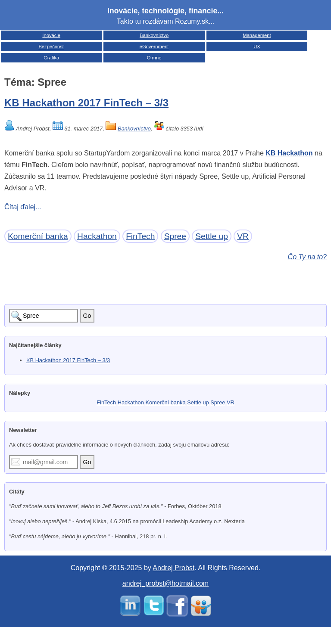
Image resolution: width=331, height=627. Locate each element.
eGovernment (154, 46)
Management (257, 35)
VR (243, 236)
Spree (175, 236)
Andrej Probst (173, 567)
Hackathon (97, 236)
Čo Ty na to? (307, 257)
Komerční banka (38, 236)
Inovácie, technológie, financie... (165, 10)
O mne (154, 57)
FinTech (140, 236)
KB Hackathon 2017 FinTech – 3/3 (86, 103)
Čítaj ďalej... (22, 207)
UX (256, 46)
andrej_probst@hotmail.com (165, 583)
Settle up (211, 236)
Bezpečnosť (51, 46)
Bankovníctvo (154, 35)
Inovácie (51, 35)
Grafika (51, 57)
